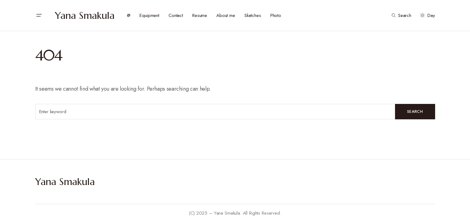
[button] (39, 15)
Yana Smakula (84, 15)
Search (415, 111)
